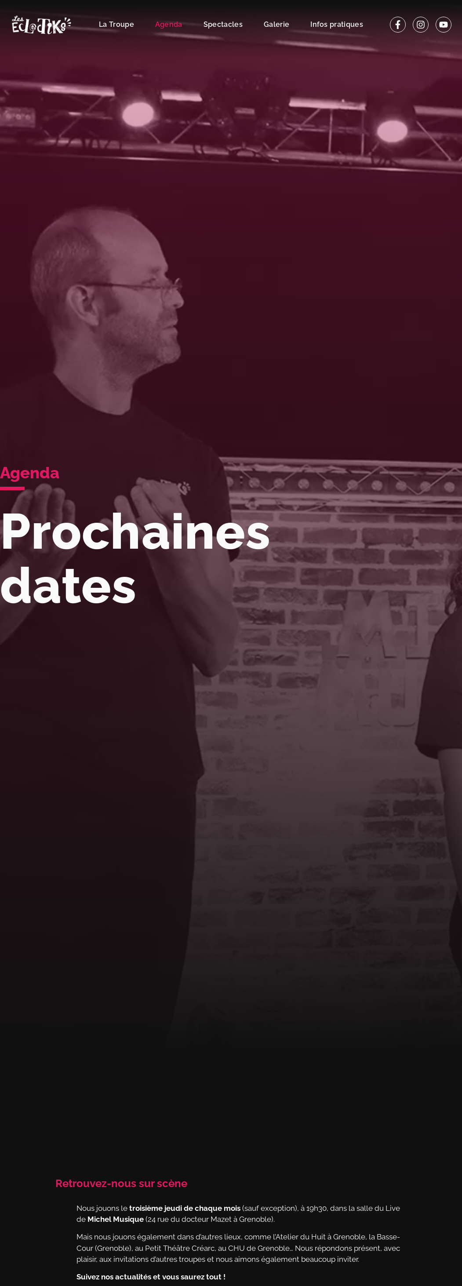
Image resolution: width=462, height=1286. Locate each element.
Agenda (168, 24)
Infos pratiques (336, 24)
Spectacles (223, 24)
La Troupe (116, 24)
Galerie (276, 24)
